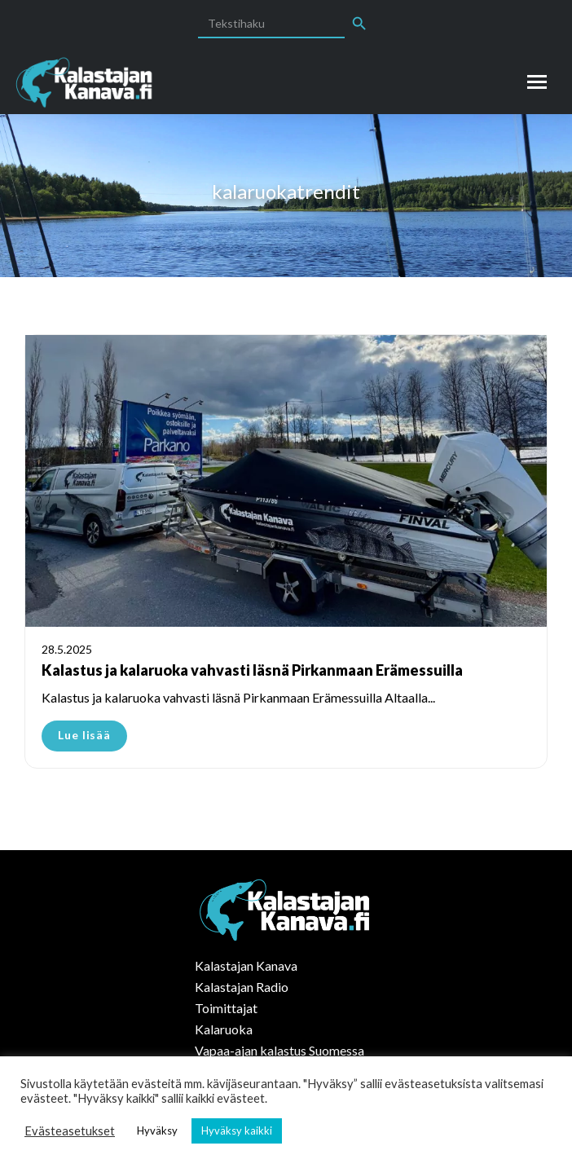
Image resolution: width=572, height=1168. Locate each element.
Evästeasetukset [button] (69, 1131)
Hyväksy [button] (157, 1130)
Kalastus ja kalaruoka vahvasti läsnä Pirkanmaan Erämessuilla (252, 670)
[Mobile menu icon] (537, 82)
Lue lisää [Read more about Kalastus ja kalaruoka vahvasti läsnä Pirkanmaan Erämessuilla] (84, 735)
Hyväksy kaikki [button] (236, 1130)
